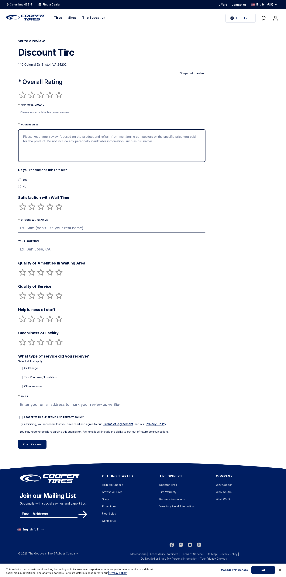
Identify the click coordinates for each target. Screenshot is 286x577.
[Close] (280, 570)
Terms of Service (192, 554)
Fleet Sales (109, 513)
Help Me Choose (112, 484)
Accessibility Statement (164, 554)
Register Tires (168, 484)
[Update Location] (19, 4)
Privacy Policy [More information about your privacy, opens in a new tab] (118, 572)
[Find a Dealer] (49, 4)
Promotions (109, 506)
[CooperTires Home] (25, 18)
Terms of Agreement (118, 424)
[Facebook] (172, 544)
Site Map (211, 554)
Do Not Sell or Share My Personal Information (169, 558)
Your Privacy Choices (213, 558)
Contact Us (109, 520)
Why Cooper (224, 484)
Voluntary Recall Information (176, 506)
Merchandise (138, 554)
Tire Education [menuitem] (93, 17)
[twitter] (199, 544)
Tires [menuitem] (58, 17)
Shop (105, 499)
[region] (143, 570)
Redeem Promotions (172, 499)
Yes (25, 179)
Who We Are (224, 492)
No (24, 186)
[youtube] (190, 544)
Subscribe (82, 514)
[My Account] (275, 18)
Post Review (32, 444)
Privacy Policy (156, 424)
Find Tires (240, 18)
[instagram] (181, 544)
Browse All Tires (112, 492)
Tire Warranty (167, 492)
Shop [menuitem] (72, 17)
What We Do (224, 499)
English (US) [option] (262, 4)
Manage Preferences (234, 569)
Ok (263, 569)
